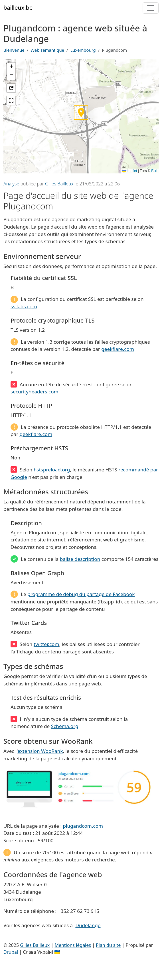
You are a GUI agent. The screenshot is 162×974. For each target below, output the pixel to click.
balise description (80, 559)
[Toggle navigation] (151, 8)
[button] (11, 67)
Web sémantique (47, 50)
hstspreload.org (52, 469)
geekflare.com (117, 349)
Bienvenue (14, 50)
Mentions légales (72, 945)
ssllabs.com (24, 306)
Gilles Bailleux (59, 184)
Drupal (10, 952)
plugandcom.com (83, 826)
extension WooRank (40, 751)
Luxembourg (83, 50)
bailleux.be (18, 7)
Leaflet (129, 171)
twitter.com (46, 644)
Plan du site (108, 945)
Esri (154, 171)
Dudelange (87, 925)
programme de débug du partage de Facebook (81, 594)
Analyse (11, 184)
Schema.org (64, 726)
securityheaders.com (34, 391)
